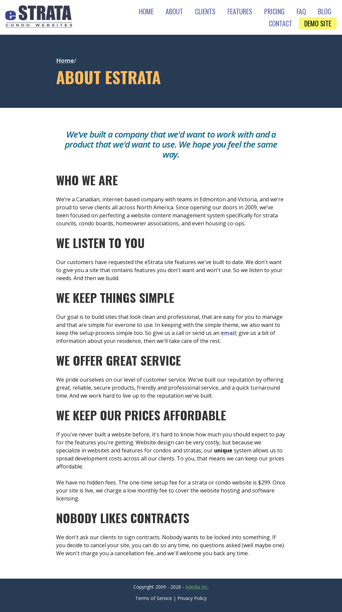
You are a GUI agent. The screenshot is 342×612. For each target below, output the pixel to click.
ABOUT (174, 11)
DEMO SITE (317, 23)
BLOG (324, 11)
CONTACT (280, 23)
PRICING (274, 11)
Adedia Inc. (197, 587)
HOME (146, 11)
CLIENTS (205, 11)
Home (65, 60)
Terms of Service (153, 598)
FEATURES (239, 11)
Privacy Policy (192, 598)
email (228, 333)
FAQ (301, 11)
